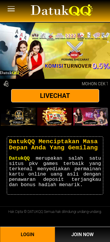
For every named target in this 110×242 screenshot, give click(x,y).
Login (27, 234)
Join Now (82, 234)
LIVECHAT (55, 95)
